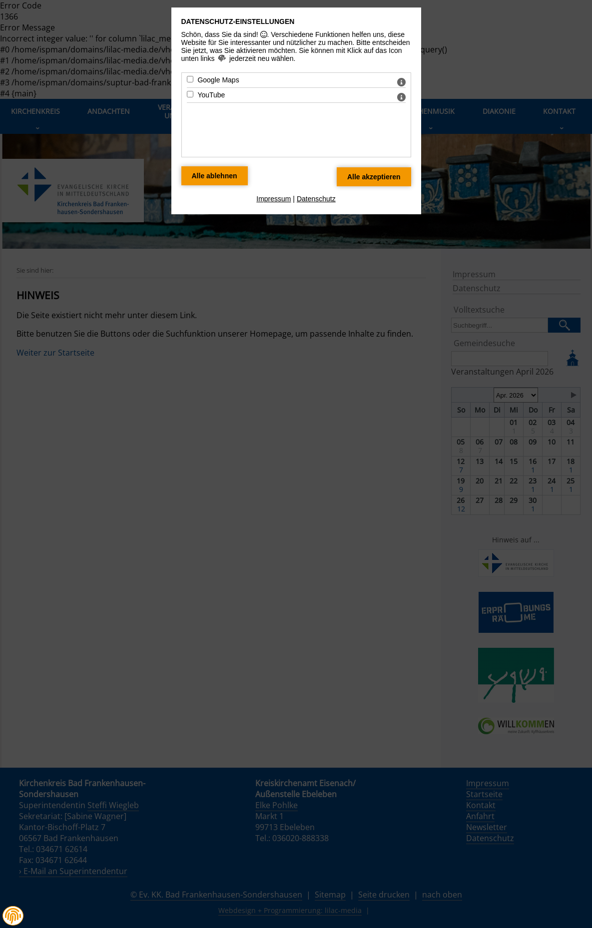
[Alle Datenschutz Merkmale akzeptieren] (374, 176)
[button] (13, 916)
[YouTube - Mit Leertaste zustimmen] (190, 94)
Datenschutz (316, 199)
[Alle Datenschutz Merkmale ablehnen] (214, 175)
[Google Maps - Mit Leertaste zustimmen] (190, 79)
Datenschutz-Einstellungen (238, 21)
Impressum (273, 199)
